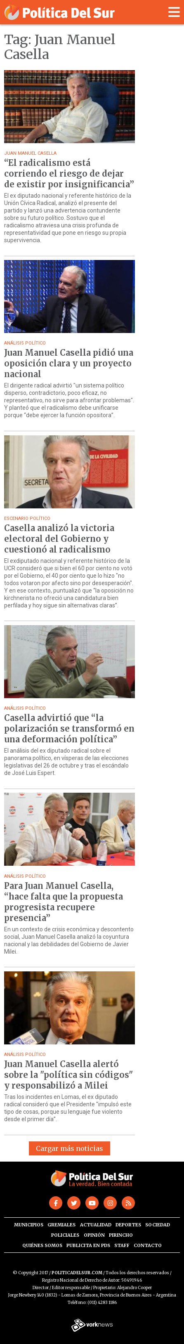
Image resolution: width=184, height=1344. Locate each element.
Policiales (65, 1235)
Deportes (128, 1225)
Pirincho (121, 1235)
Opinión (94, 1235)
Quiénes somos (42, 1245)
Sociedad (157, 1225)
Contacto (148, 1245)
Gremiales (61, 1225)
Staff (122, 1245)
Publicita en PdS (88, 1245)
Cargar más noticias (69, 1148)
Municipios (28, 1225)
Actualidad (95, 1225)
